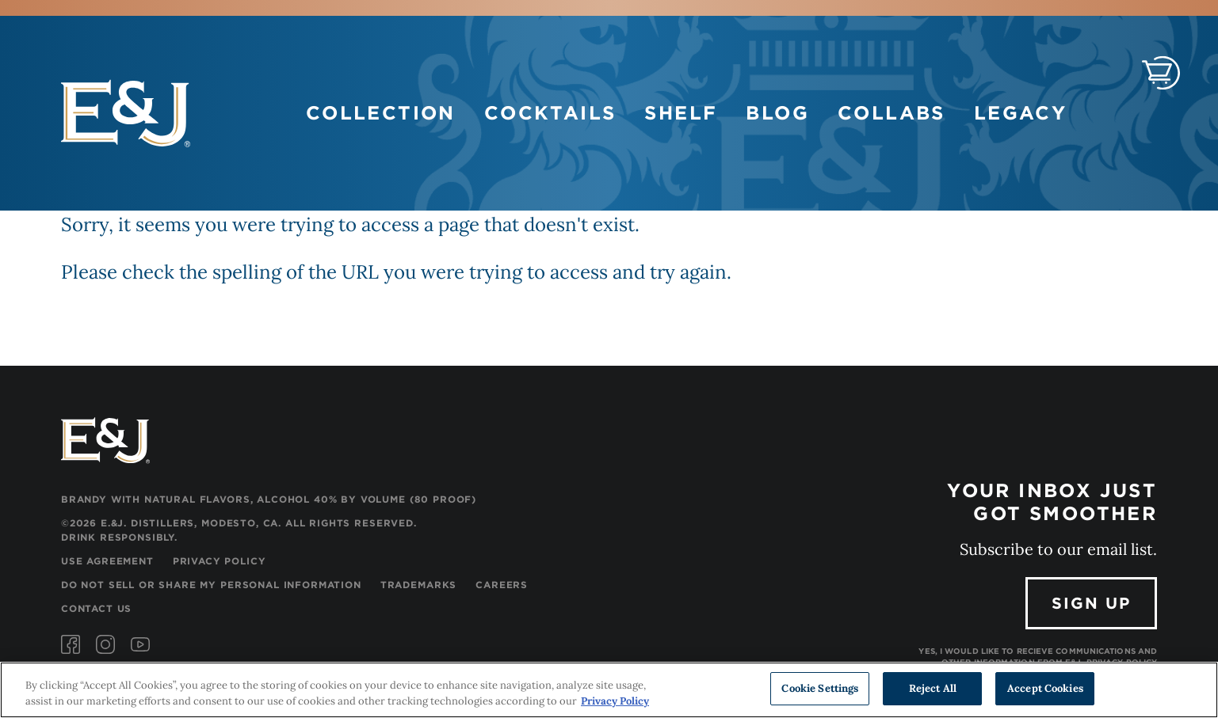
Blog (777, 112)
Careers (501, 585)
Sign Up (1091, 603)
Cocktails (550, 112)
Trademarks (418, 585)
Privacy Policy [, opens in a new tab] (615, 701)
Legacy (1020, 112)
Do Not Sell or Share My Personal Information (211, 585)
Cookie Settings (819, 689)
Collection (381, 112)
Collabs (891, 112)
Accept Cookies (1045, 689)
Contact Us (96, 608)
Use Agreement (107, 561)
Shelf (680, 112)
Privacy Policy (219, 561)
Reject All (932, 689)
